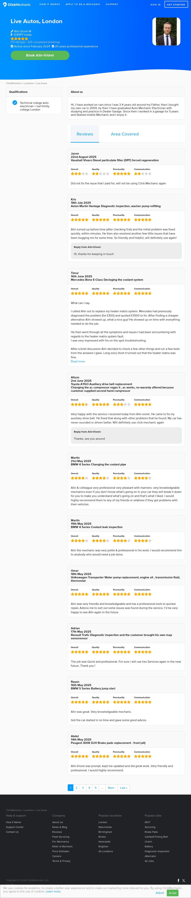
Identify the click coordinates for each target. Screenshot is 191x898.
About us (57, 822)
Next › (111, 787)
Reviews (85, 133)
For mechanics (60, 841)
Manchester (105, 827)
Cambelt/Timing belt (156, 836)
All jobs (149, 861)
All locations (105, 851)
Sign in (156, 4)
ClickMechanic (13, 83)
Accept (172, 893)
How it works (13, 822)
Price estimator (60, 851)
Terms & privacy (61, 861)
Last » (123, 787)
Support (112, 4)
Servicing (150, 827)
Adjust (160, 892)
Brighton (103, 846)
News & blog (59, 827)
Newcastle (104, 841)
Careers (56, 856)
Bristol (102, 836)
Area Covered (125, 133)
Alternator (150, 856)
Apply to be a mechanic (83, 4)
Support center (15, 827)
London (52, 21)
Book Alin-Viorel (40, 55)
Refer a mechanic (62, 846)
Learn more (53, 891)
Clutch (148, 841)
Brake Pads (151, 832)
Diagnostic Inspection (157, 851)
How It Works (50, 4)
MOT (147, 822)
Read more (78, 361)
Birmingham (105, 832)
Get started (176, 4)
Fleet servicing (60, 836)
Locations (29, 83)
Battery (149, 846)
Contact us (12, 832)
